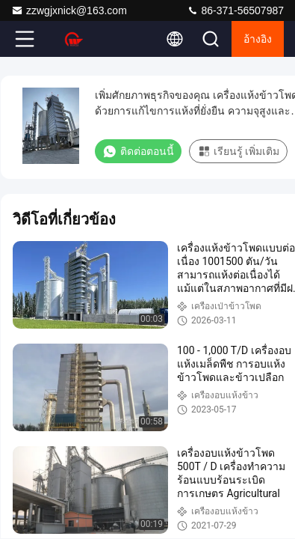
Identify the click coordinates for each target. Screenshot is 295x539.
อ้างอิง (257, 39)
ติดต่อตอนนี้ (138, 151)
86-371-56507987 (235, 10)
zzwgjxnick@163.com (69, 10)
